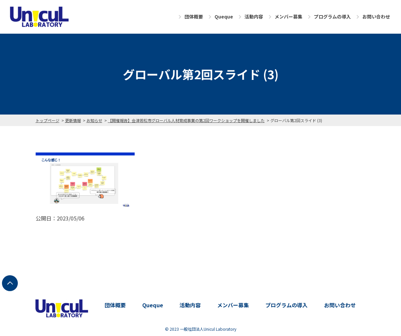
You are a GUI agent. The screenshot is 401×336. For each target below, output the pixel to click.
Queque (224, 16)
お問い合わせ (376, 16)
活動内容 (254, 16)
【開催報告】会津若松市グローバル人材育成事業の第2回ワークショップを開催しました (186, 120)
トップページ (47, 120)
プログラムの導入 (332, 16)
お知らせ (94, 120)
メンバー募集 (288, 16)
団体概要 (193, 16)
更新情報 (73, 120)
